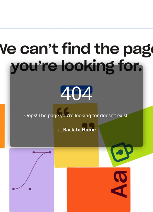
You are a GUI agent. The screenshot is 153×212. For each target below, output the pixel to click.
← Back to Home (76, 129)
